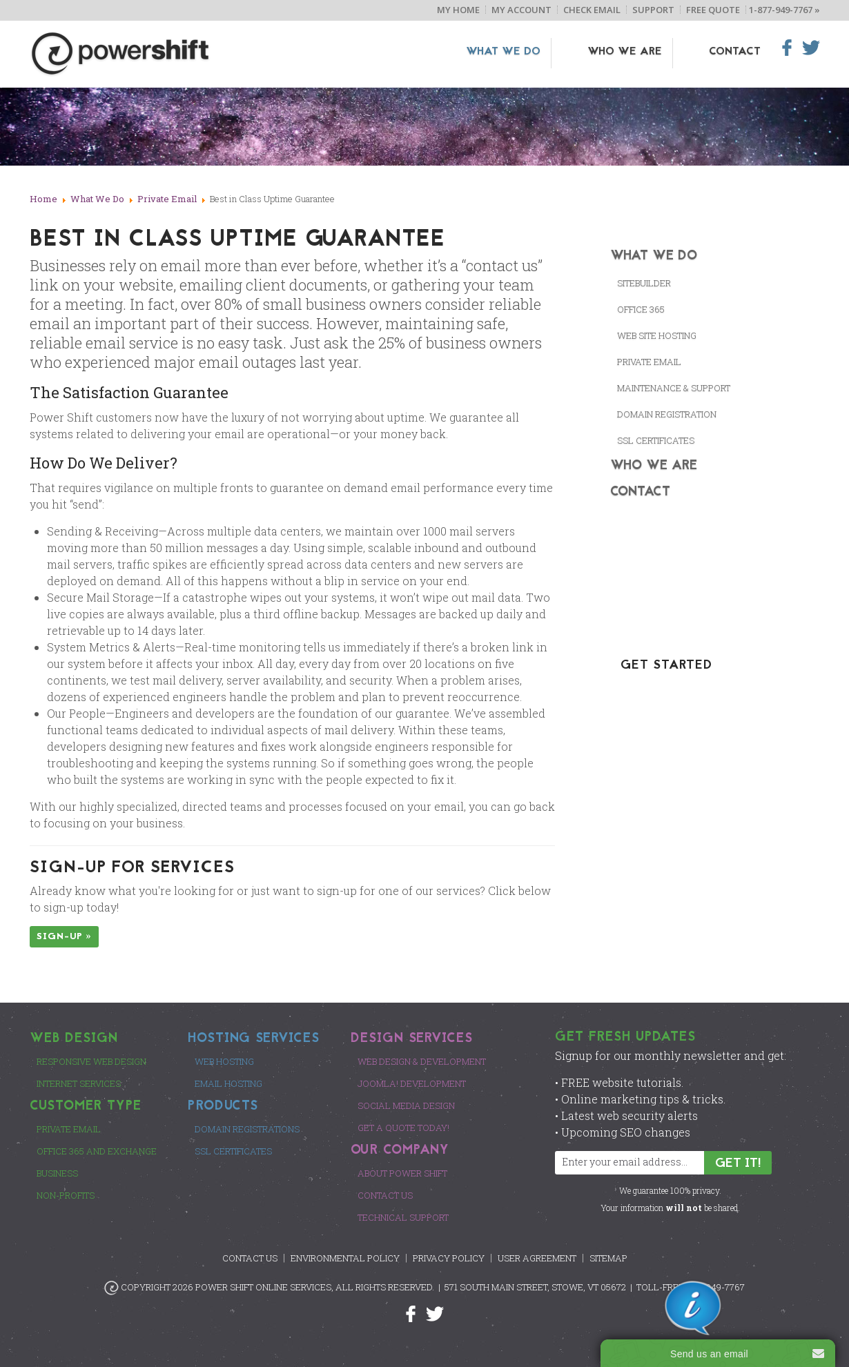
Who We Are (646, 51)
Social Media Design (406, 1105)
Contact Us (385, 1195)
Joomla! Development (412, 1083)
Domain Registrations (247, 1129)
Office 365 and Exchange (97, 1151)
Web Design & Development (422, 1061)
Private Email (167, 199)
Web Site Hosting (656, 335)
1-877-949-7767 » (784, 9)
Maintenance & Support (673, 388)
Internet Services (79, 1083)
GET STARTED (666, 665)
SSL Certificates (233, 1151)
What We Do (546, 51)
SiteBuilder (644, 283)
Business (57, 1173)
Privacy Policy (449, 1258)
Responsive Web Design (91, 1061)
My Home (458, 10)
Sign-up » (64, 937)
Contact (735, 51)
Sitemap (608, 1258)
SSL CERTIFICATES (655, 440)
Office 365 (641, 309)
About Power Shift (402, 1173)
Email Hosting (228, 1083)
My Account (521, 10)
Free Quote (713, 10)
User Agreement (537, 1258)
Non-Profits (66, 1195)
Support (653, 10)
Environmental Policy (345, 1258)
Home (43, 199)
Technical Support (403, 1217)
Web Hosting (224, 1061)
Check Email (592, 10)
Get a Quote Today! (403, 1127)
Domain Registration (666, 414)
